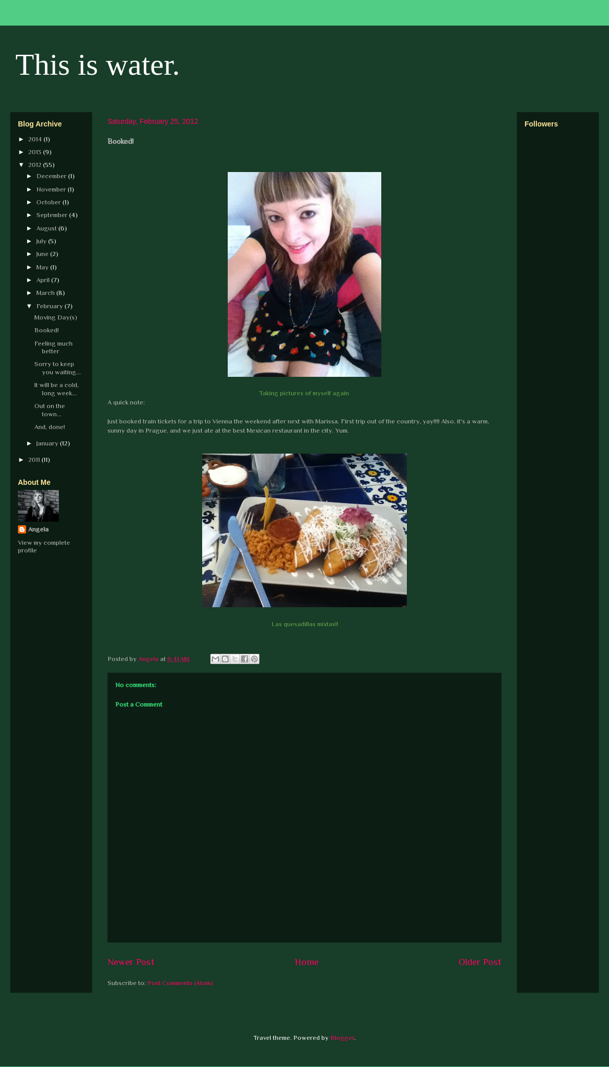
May (43, 267)
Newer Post (131, 962)
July (42, 241)
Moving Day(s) (55, 317)
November (52, 189)
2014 (36, 139)
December (52, 176)
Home (307, 962)
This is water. (97, 64)
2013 (35, 152)
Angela (38, 529)
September (52, 215)
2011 (34, 459)
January (48, 443)
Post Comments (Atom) (180, 983)
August (47, 228)
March (46, 292)
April (43, 280)
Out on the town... (49, 410)
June (43, 254)
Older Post (480, 962)
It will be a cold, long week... (56, 389)
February (50, 306)
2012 (35, 164)
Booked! (46, 330)
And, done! (49, 427)
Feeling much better (53, 347)
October (49, 202)
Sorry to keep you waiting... (57, 368)
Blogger (342, 1037)
